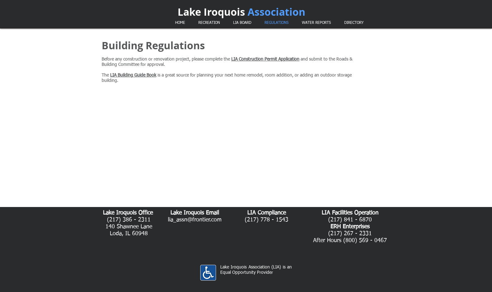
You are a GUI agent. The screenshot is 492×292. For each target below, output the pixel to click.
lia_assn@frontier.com (195, 220)
